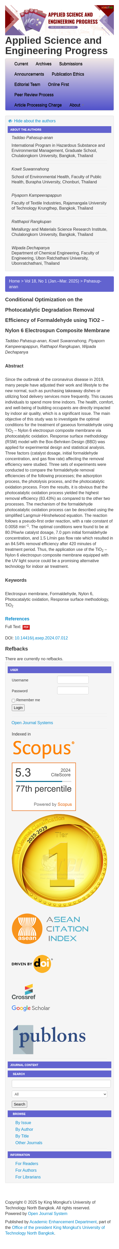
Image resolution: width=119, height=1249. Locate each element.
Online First (58, 84)
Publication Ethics (68, 74)
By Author (24, 1129)
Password (19, 691)
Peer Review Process (34, 94)
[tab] (59, 618)
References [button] (17, 618)
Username (20, 680)
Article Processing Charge (38, 105)
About (77, 105)
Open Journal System (47, 1213)
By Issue (23, 1122)
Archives (43, 64)
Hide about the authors (32, 121)
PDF (26, 627)
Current (21, 64)
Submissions (71, 64)
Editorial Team (27, 84)
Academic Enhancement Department (62, 1222)
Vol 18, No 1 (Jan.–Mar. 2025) (52, 281)
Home (14, 281)
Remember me (28, 700)
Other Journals (28, 1143)
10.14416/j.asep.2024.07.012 (41, 638)
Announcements (29, 74)
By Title (22, 1136)
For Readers (26, 1163)
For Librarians (28, 1177)
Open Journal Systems (32, 723)
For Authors (26, 1170)
